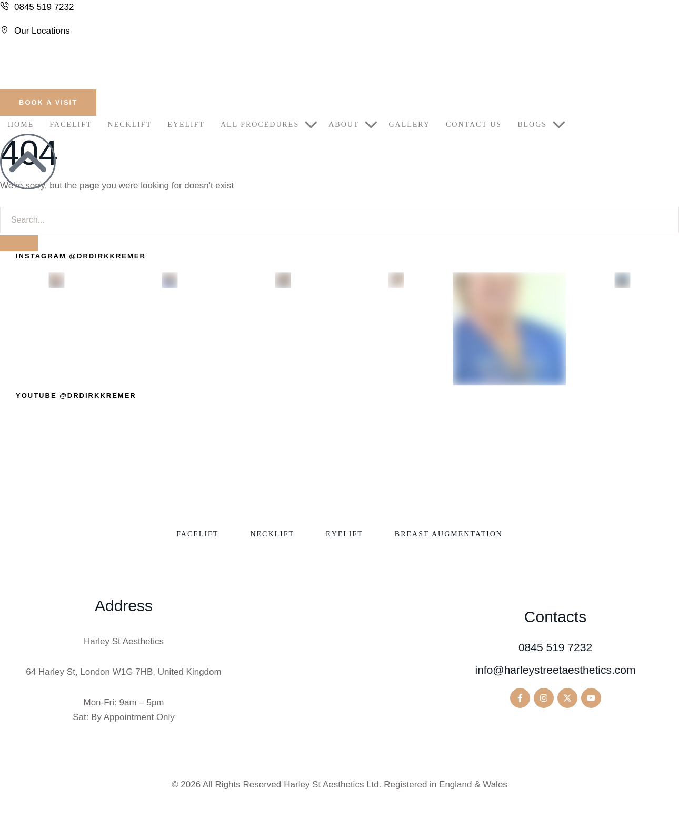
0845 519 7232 (555, 647)
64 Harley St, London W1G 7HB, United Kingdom (123, 672)
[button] (48, 102)
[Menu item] (21, 125)
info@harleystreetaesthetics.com (555, 670)
